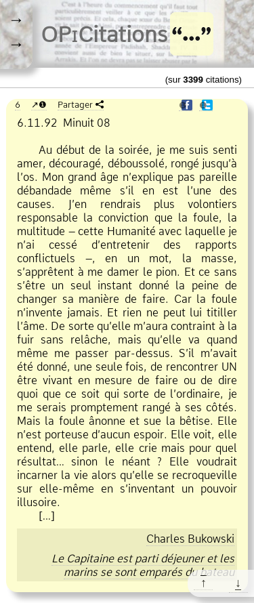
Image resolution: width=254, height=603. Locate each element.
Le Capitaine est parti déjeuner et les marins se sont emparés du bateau (142, 565)
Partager (75, 104)
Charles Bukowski (190, 538)
